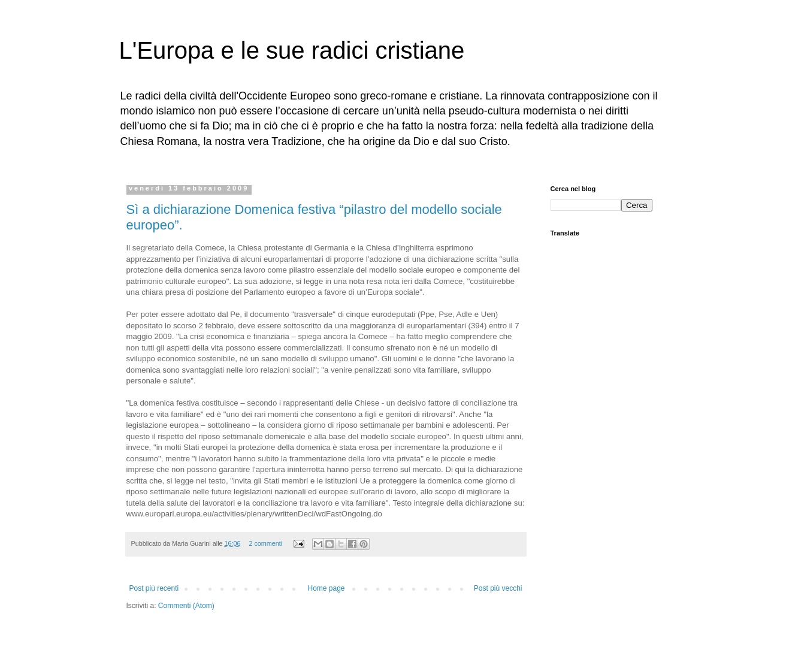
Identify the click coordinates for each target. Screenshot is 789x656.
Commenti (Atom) (186, 605)
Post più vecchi (498, 588)
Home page (325, 588)
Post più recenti (154, 588)
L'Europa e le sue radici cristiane (292, 50)
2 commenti (265, 543)
